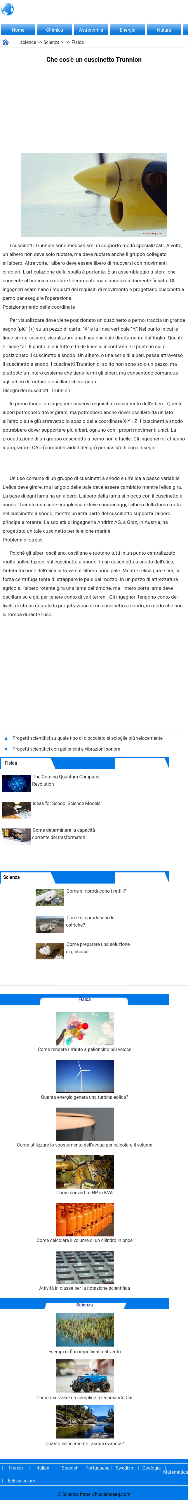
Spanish (70, 1468)
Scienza (51, 42)
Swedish (124, 1468)
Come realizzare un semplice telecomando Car (84, 1379)
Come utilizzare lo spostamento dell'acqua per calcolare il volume (84, 1128)
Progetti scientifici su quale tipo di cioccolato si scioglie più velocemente (88, 738)
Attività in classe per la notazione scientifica (84, 1271)
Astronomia (91, 30)
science (28, 42)
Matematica (175, 1472)
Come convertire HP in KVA (84, 1175)
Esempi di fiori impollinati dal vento (84, 1333)
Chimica (54, 30)
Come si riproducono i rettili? (96, 891)
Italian (42, 1468)
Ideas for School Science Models (66, 803)
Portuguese (97, 1468)
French (16, 1468)
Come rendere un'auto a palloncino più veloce (84, 1032)
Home (18, 30)
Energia (127, 30)
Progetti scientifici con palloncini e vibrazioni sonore (67, 749)
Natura (164, 30)
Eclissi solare (21, 1481)
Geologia (151, 1468)
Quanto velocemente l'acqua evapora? (84, 1425)
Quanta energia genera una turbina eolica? (84, 1080)
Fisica (78, 42)
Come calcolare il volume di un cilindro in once (84, 1223)
